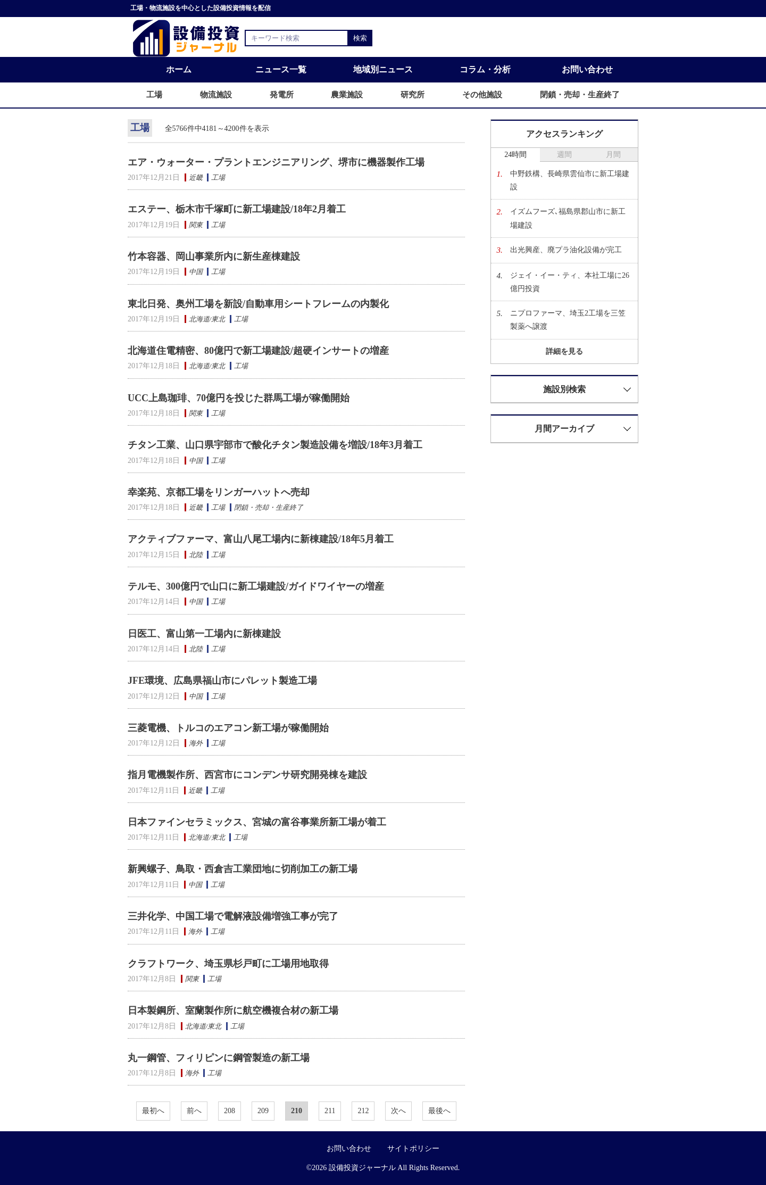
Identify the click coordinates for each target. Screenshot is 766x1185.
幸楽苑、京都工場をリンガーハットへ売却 (219, 492)
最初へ (153, 1111)
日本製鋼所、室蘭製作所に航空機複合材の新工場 (233, 1010)
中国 (196, 272)
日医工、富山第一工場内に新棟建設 (204, 633)
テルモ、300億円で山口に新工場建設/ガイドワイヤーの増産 (256, 586)
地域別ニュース (383, 69)
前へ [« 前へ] (194, 1111)
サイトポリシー (413, 1149)
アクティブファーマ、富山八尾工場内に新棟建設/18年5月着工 (261, 539)
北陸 (196, 555)
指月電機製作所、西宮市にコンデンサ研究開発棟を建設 (247, 774)
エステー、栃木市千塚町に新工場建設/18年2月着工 (237, 209)
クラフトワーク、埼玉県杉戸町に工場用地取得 (228, 963)
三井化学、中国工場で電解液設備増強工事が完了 (233, 916)
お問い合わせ (587, 69)
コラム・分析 (485, 69)
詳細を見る (564, 351)
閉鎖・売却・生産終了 (268, 507)
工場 (218, 177)
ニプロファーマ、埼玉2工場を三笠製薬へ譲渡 (568, 319)
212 (363, 1111)
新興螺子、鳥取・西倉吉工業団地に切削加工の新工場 (242, 869)
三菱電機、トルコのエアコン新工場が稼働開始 (228, 728)
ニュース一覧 (280, 69)
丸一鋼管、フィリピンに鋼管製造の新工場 (219, 1058)
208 (229, 1111)
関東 (196, 225)
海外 (196, 743)
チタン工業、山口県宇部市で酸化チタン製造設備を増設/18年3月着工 (275, 445)
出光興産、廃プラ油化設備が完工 (566, 250)
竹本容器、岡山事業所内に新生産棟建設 (214, 256)
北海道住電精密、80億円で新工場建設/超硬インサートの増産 (258, 350)
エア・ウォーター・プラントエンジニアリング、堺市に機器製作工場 (276, 162)
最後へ (439, 1111)
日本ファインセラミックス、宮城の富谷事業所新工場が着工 (257, 822)
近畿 (196, 177)
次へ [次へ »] (398, 1111)
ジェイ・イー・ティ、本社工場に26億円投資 (569, 282)
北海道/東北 (207, 319)
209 (263, 1111)
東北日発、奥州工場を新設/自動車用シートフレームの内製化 (258, 304)
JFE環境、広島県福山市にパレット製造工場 (222, 680)
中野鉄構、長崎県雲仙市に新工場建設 (569, 180)
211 (329, 1111)
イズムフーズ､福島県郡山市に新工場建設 (568, 218)
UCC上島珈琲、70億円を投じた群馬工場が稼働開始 (238, 398)
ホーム (179, 69)
